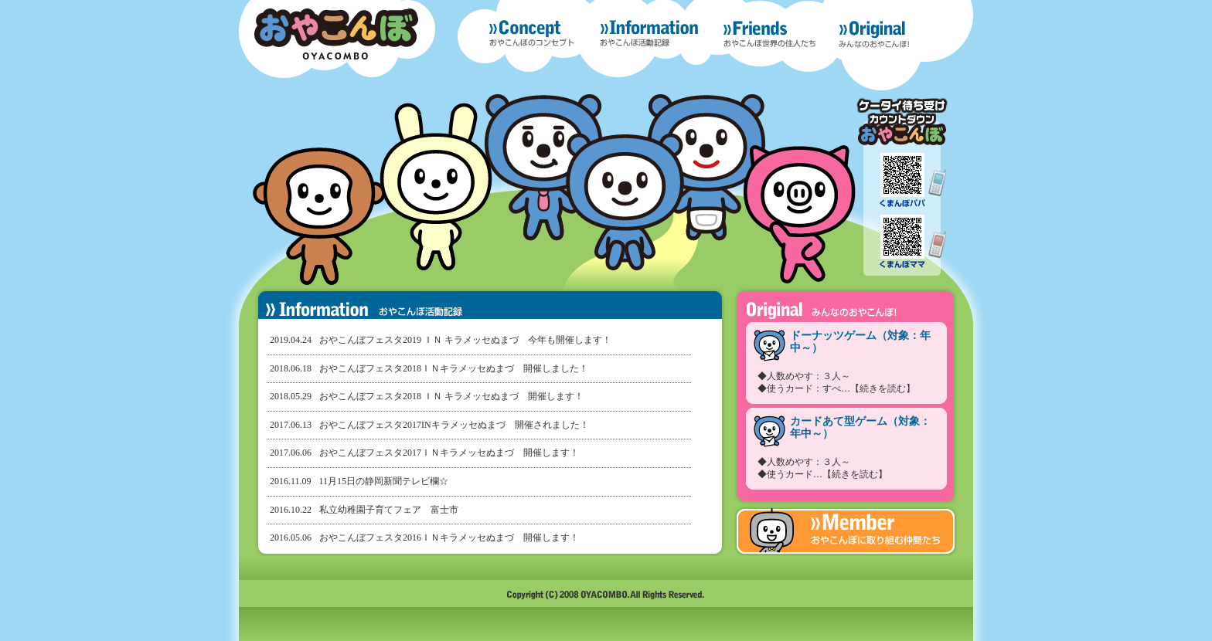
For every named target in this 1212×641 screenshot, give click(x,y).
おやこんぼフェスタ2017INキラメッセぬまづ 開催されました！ (454, 424)
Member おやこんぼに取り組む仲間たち (845, 531)
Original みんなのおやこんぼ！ (892, 38)
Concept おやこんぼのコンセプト (531, 33)
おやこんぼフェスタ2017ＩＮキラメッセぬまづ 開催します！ (449, 452)
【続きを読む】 (882, 388)
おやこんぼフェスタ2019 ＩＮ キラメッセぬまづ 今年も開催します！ (465, 339)
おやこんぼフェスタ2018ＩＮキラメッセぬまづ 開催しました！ (453, 368)
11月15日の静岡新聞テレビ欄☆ (384, 481)
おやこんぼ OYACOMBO (336, 33)
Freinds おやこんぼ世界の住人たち (769, 33)
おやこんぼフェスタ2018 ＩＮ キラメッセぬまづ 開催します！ (451, 396)
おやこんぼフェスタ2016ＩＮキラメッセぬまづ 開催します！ (449, 537)
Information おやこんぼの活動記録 (649, 33)
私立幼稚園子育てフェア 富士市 (388, 509)
